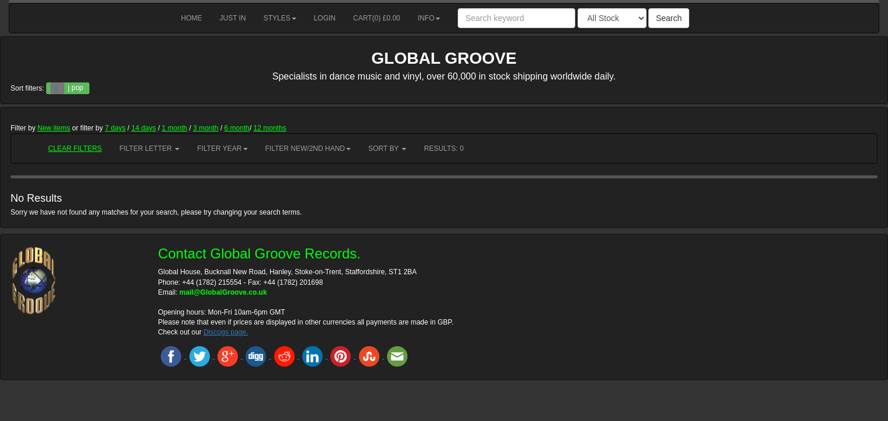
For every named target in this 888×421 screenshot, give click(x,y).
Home (191, 18)
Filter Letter (149, 148)
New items (53, 128)
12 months (270, 128)
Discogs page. (225, 332)
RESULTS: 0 (444, 148)
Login (325, 18)
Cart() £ (376, 18)
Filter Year (222, 148)
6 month (237, 128)
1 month (174, 128)
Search (669, 18)
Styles (280, 18)
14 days (144, 128)
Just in (233, 18)
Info (429, 18)
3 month (205, 128)
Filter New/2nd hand (308, 148)
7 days (115, 128)
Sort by (387, 148)
